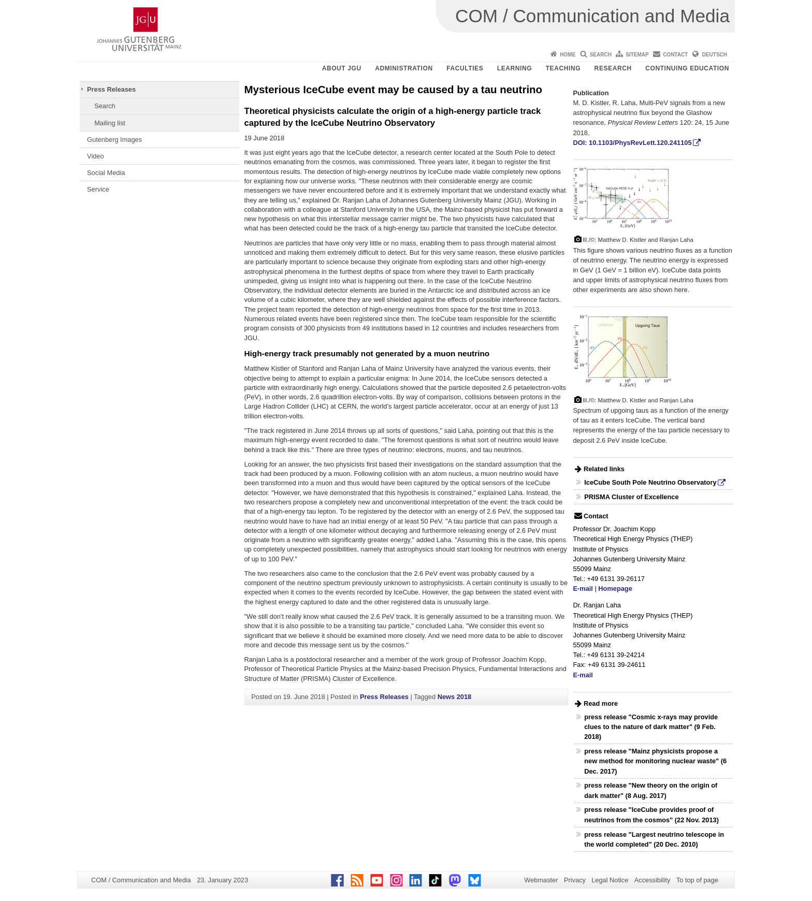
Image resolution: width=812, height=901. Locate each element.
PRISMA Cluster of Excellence (631, 497)
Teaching (563, 68)
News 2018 (454, 697)
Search (601, 54)
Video (95, 156)
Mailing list (109, 123)
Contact (675, 54)
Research (613, 68)
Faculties (464, 68)
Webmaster (541, 880)
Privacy (575, 880)
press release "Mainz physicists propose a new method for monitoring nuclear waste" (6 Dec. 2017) (655, 761)
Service (98, 189)
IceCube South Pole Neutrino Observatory (650, 482)
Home (567, 54)
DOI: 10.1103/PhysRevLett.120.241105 (632, 143)
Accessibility (652, 880)
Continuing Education (687, 68)
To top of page (697, 880)
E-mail (583, 588)
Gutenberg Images (114, 139)
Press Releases (111, 89)
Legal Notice (609, 880)
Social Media (106, 173)
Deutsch (714, 54)
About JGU (341, 68)
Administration (404, 68)
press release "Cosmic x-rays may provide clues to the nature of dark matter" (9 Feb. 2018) (651, 726)
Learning (514, 68)
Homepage (615, 588)
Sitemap (637, 54)
